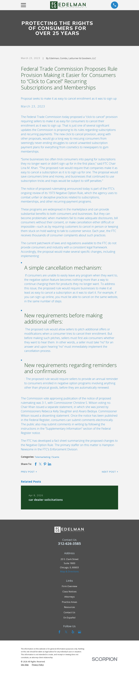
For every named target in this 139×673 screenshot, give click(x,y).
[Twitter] (66, 632)
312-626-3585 (69, 543)
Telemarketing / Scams (47, 457)
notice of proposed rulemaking (46, 189)
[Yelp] (73, 632)
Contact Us (69, 612)
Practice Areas (69, 601)
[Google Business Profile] (79, 632)
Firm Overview (69, 586)
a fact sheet (59, 441)
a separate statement (58, 407)
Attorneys (69, 596)
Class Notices (69, 591)
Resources (69, 607)
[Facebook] (59, 632)
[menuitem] (25, 664)
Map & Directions (69, 571)
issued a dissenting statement (49, 415)
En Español (69, 617)
